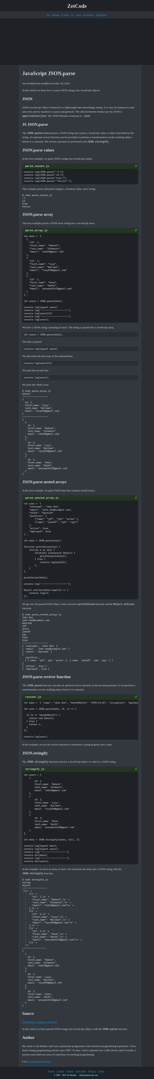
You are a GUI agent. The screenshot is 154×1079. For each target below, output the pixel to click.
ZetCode (77, 6)
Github (70, 1071)
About (101, 1071)
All (48, 14)
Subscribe (101, 14)
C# (72, 14)
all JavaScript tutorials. (39, 1061)
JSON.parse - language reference (39, 1022)
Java (78, 14)
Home (51, 1071)
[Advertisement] (77, 42)
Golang (56, 14)
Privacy (92, 1071)
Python (65, 14)
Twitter (60, 1071)
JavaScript (88, 14)
